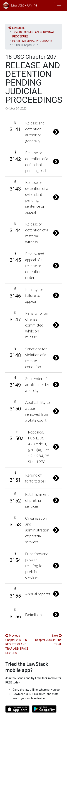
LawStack (16, 28)
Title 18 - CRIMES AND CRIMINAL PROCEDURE (33, 34)
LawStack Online (20, 5)
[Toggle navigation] (59, 5)
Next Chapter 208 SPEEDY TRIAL (48, 640)
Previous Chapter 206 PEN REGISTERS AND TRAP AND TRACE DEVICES (16, 644)
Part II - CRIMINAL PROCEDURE (32, 41)
